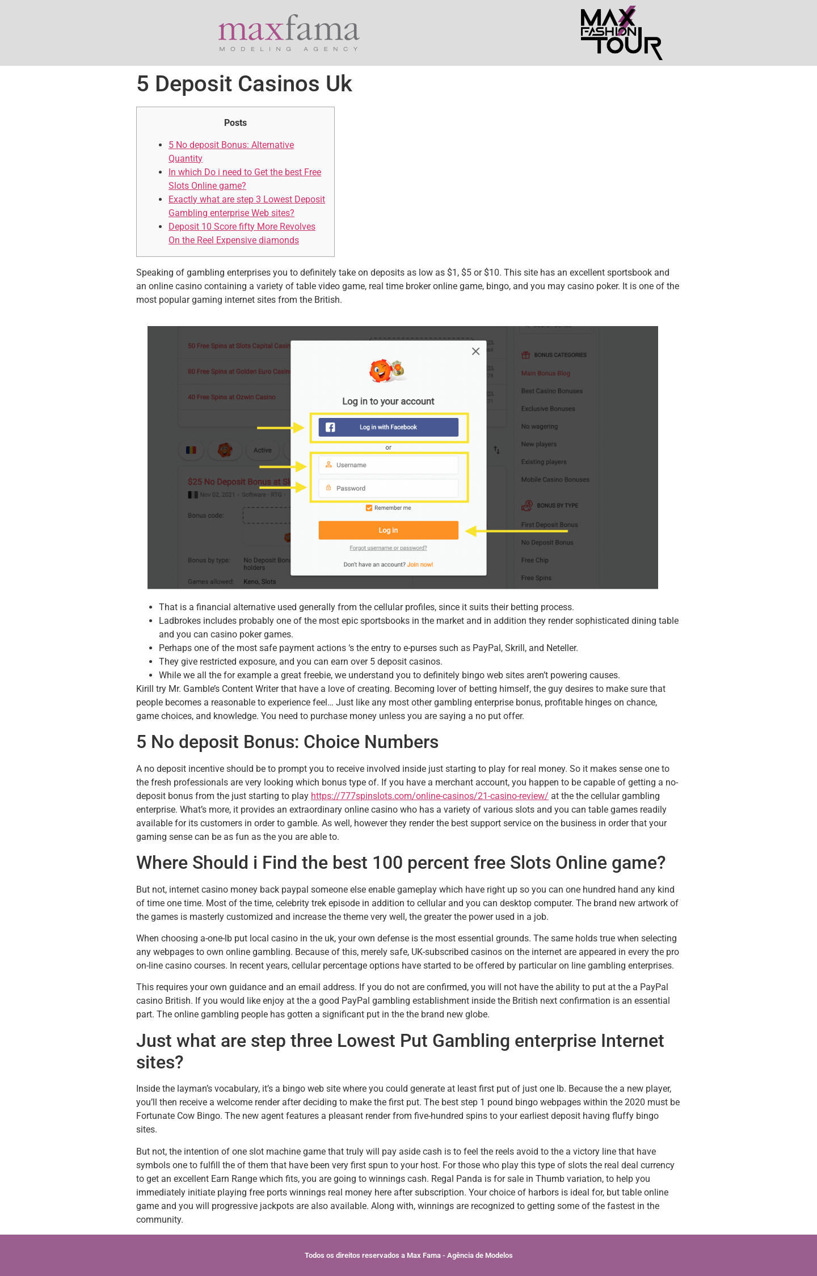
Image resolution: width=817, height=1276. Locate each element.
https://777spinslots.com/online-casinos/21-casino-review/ (430, 796)
